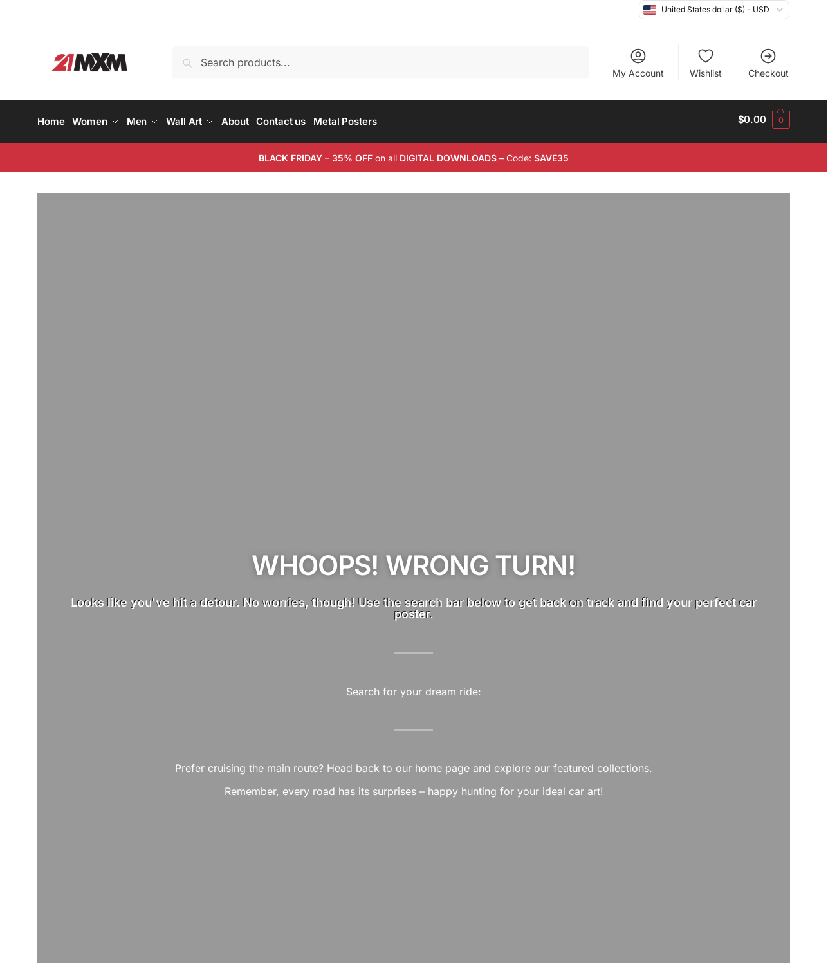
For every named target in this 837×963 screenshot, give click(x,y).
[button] (764, 119)
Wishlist (706, 62)
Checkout (768, 62)
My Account (638, 62)
